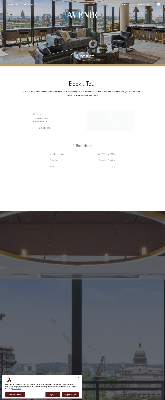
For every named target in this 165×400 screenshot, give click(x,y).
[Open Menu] (158, 4)
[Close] (78, 377)
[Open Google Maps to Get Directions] (110, 120)
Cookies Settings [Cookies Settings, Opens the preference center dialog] (15, 395)
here (80, 95)
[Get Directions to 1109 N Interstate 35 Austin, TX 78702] (55, 117)
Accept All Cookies (70, 395)
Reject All (53, 395)
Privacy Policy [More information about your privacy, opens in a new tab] (17, 389)
